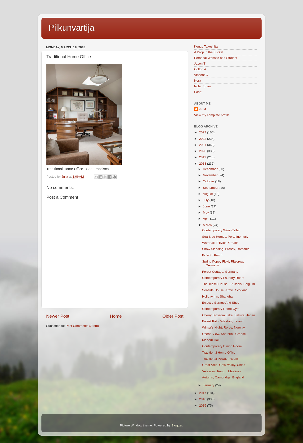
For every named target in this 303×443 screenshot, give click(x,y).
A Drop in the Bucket (208, 52)
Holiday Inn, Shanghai (217, 296)
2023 (203, 132)
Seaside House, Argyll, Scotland (225, 290)
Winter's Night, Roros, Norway (223, 327)
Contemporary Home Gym (221, 309)
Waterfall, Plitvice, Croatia (220, 243)
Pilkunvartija (71, 28)
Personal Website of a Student (215, 58)
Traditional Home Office (219, 352)
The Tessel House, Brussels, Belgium (228, 284)
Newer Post (57, 316)
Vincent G (201, 75)
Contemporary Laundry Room (223, 278)
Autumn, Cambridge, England (223, 377)
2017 (203, 393)
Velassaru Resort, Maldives (221, 371)
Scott (197, 92)
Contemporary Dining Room (222, 346)
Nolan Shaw (202, 86)
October (209, 181)
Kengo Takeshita (206, 46)
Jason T (199, 63)
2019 (203, 157)
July (206, 200)
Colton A (200, 69)
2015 (203, 405)
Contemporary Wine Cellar (221, 230)
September (211, 187)
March (208, 225)
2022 (203, 138)
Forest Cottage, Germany (220, 271)
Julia (202, 109)
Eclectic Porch (212, 255)
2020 (203, 151)
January (209, 385)
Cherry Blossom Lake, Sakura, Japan (228, 315)
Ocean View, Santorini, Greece (224, 334)
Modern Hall (210, 340)
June (207, 206)
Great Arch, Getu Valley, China (223, 365)
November (210, 175)
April (206, 218)
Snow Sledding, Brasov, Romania (226, 249)
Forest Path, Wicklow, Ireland (223, 321)
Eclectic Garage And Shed (221, 302)
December (210, 169)
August (208, 194)
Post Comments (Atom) (82, 326)
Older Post (172, 316)
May (206, 212)
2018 (203, 163)
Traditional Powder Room (220, 358)
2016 (203, 399)
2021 (203, 145)
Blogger (176, 425)
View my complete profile (212, 115)
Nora (197, 80)
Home (116, 316)
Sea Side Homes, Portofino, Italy (225, 236)
